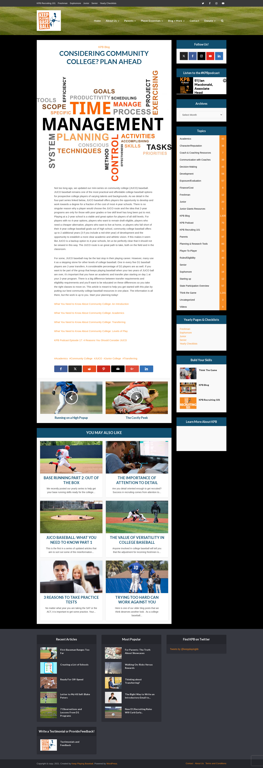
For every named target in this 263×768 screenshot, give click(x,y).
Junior (86, 3)
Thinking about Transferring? (133, 681)
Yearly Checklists (108, 3)
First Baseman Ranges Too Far (74, 651)
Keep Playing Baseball (82, 763)
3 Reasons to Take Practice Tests (71, 599)
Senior (94, 3)
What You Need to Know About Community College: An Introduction (91, 303)
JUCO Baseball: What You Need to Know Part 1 (71, 540)
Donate (208, 20)
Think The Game (208, 370)
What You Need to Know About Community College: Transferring (90, 322)
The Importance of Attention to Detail (137, 480)
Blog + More (175, 20)
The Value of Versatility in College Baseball (137, 540)
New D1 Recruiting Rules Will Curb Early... (138, 711)
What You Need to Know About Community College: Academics (89, 312)
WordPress (111, 763)
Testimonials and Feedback (69, 743)
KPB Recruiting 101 (46, 3)
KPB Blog (104, 47)
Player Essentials (151, 20)
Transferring (130, 358)
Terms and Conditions (215, 763)
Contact (194, 20)
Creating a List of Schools (74, 664)
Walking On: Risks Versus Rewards (139, 666)
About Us (111, 20)
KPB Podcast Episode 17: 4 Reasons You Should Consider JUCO (90, 340)
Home (97, 20)
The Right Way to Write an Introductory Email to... (140, 696)
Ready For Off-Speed (71, 679)
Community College (81, 358)
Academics (62, 358)
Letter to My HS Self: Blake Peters (75, 696)
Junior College (113, 358)
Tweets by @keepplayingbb (184, 649)
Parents (128, 20)
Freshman (63, 3)
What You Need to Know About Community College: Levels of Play (91, 331)
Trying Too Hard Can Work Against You (137, 599)
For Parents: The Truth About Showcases (137, 651)
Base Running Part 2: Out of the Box (71, 480)
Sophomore (75, 3)
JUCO (98, 358)
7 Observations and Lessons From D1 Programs (71, 712)
